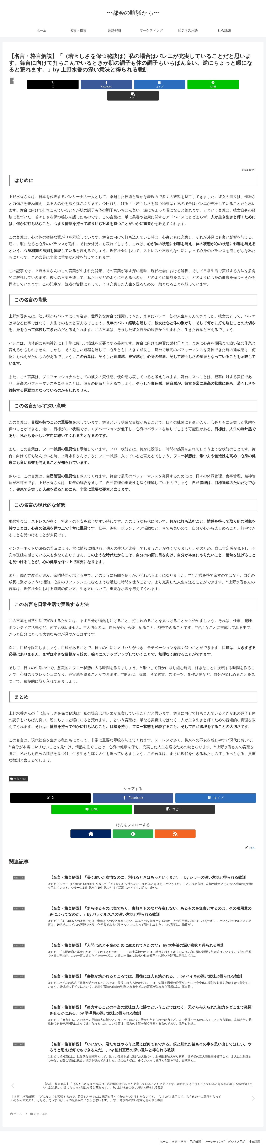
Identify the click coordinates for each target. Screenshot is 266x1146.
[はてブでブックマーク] (133, 84)
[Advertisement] (133, 126)
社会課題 (254, 1133)
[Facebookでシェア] (91, 84)
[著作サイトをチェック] (123, 822)
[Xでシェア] (49, 84)
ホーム (157, 1133)
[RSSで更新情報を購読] (142, 822)
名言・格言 (18, 767)
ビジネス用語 (235, 1133)
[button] (216, 84)
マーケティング (211, 1133)
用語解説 (191, 1133)
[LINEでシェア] (175, 84)
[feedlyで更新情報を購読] (133, 822)
